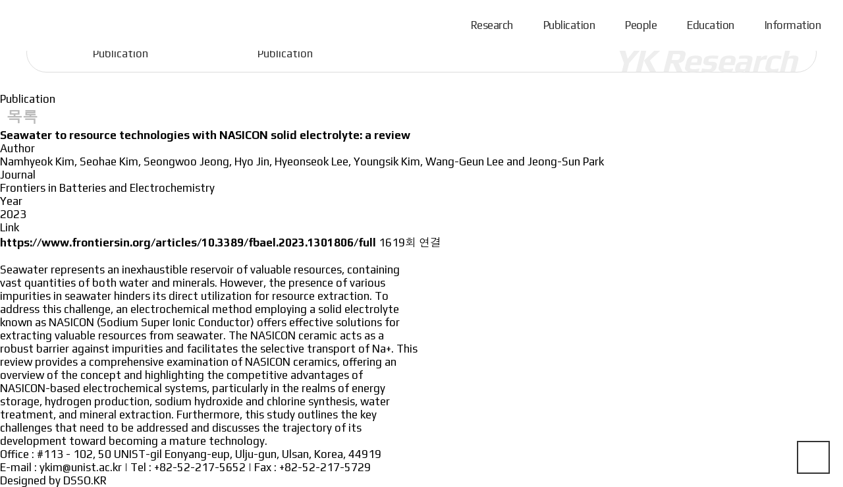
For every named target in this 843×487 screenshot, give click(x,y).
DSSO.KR (85, 480)
